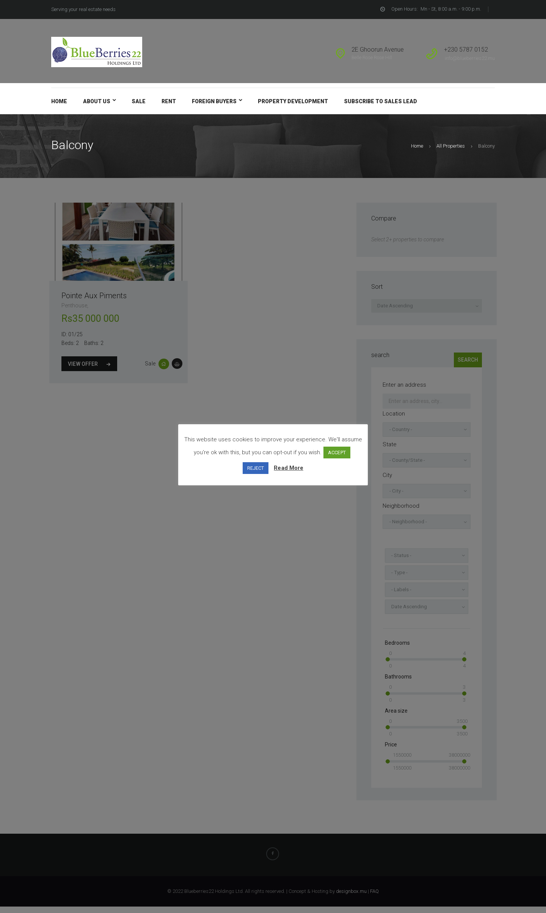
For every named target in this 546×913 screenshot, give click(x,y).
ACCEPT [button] (337, 452)
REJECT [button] (256, 468)
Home (417, 146)
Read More (288, 467)
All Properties (451, 146)
